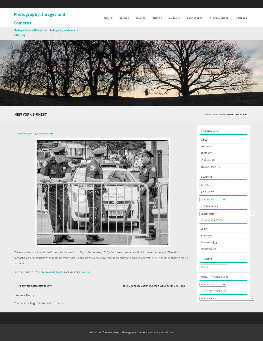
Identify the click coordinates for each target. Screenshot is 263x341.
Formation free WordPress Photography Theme (117, 332)
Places (140, 18)
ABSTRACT (206, 153)
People (124, 18)
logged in (36, 303)
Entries (206, 235)
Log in (204, 228)
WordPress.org (208, 249)
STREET (204, 139)
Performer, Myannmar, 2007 (34, 286)
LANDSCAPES (208, 160)
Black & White (219, 18)
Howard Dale (46, 133)
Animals (174, 18)
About (108, 18)
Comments (209, 242)
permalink (84, 272)
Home (208, 114)
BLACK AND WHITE (210, 166)
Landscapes (194, 18)
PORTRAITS (206, 146)
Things (157, 18)
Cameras (241, 18)
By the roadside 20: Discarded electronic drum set (155, 286)
